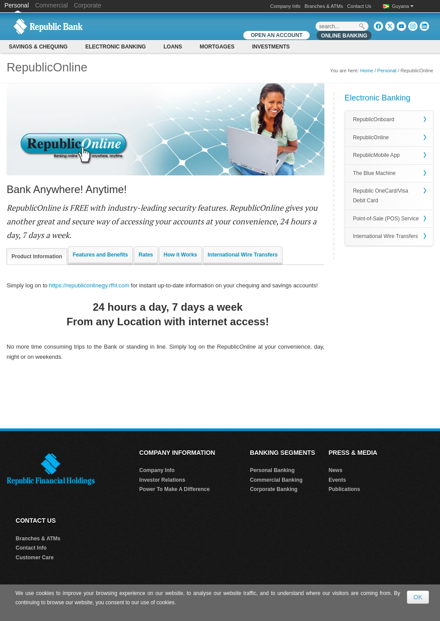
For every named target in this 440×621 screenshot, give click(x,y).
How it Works (180, 255)
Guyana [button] (403, 6)
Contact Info (31, 548)
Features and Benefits (100, 255)
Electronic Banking (115, 47)
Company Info (285, 6)
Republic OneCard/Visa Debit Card (380, 196)
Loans (172, 47)
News (335, 470)
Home (366, 70)
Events (337, 480)
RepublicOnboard (373, 119)
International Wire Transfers (243, 255)
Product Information (36, 256)
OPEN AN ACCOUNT (276, 35)
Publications (344, 489)
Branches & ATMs (324, 6)
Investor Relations (162, 480)
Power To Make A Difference (174, 489)
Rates (146, 255)
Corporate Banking (273, 489)
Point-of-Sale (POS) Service (386, 219)
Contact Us (359, 6)
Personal (17, 5)
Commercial (51, 5)
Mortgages (216, 47)
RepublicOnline (371, 137)
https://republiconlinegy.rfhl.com (89, 285)
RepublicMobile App (376, 155)
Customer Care (35, 557)
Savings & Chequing (38, 47)
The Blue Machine (374, 173)
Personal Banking (272, 470)
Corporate (87, 5)
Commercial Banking (276, 480)
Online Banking (344, 36)
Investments (271, 47)
